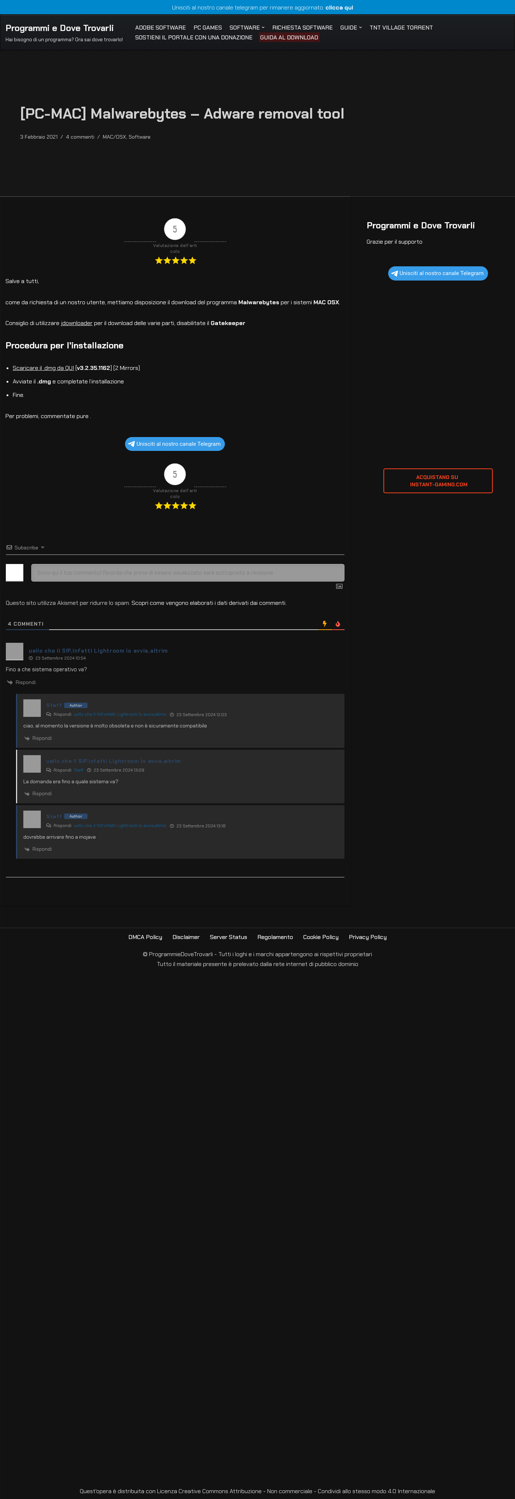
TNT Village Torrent (401, 27)
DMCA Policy (145, 937)
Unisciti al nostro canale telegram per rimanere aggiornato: (257, 7)
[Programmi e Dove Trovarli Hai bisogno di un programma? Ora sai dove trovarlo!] (64, 32)
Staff (78, 770)
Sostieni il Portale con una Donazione (194, 37)
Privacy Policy (368, 937)
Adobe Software (160, 27)
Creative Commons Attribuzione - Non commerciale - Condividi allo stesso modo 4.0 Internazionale (307, 1491)
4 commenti (80, 137)
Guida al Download (289, 37)
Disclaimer (186, 937)
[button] (263, 27)
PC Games (208, 27)
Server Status (228, 937)
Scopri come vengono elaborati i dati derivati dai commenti (208, 603)
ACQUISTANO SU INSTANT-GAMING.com (438, 481)
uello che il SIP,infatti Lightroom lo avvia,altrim (120, 714)
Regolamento (275, 937)
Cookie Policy (321, 937)
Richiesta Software (302, 27)
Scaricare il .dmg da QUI (43, 368)
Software (140, 137)
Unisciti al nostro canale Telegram (174, 444)
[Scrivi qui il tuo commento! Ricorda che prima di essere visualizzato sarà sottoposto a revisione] (187, 573)
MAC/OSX (114, 137)
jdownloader (77, 323)
